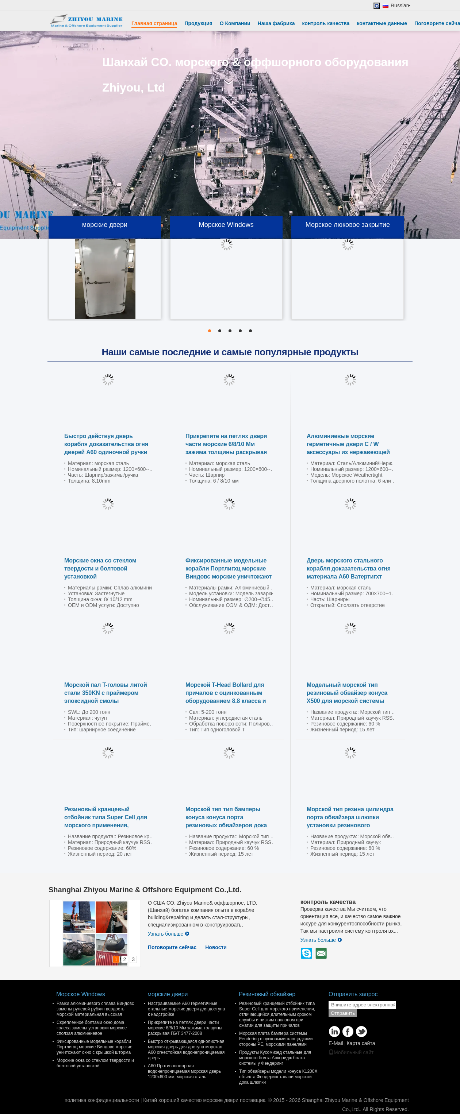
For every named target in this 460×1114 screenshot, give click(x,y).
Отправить (343, 1013)
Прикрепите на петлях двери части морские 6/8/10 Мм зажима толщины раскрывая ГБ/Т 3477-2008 (185, 1028)
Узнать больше (168, 934)
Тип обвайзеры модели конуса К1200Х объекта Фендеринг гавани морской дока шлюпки (278, 1077)
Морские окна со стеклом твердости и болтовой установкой (100, 568)
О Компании (235, 23)
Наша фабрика (276, 23)
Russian (401, 5)
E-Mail (336, 1043)
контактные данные (382, 23)
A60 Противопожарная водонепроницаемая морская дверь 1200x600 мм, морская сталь (184, 1071)
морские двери (104, 224)
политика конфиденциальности (102, 1100)
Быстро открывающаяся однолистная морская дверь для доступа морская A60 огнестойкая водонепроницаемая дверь (186, 1049)
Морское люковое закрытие (348, 224)
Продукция (198, 23)
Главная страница (154, 23)
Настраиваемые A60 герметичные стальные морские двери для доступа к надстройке (186, 1009)
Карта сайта (360, 1043)
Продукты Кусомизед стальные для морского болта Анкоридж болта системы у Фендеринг (275, 1058)
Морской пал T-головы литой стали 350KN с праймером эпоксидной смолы (105, 693)
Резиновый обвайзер (267, 994)
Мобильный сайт (351, 1052)
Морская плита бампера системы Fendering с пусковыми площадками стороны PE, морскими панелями (276, 1039)
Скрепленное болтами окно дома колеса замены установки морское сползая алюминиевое (92, 1028)
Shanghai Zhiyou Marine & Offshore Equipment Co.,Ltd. (145, 890)
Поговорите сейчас (172, 947)
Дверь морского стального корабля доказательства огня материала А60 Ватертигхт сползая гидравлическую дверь (349, 576)
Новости (216, 947)
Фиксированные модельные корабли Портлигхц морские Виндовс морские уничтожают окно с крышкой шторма (95, 1047)
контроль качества (326, 23)
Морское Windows (226, 224)
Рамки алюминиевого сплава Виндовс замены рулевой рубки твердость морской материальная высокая (95, 1009)
